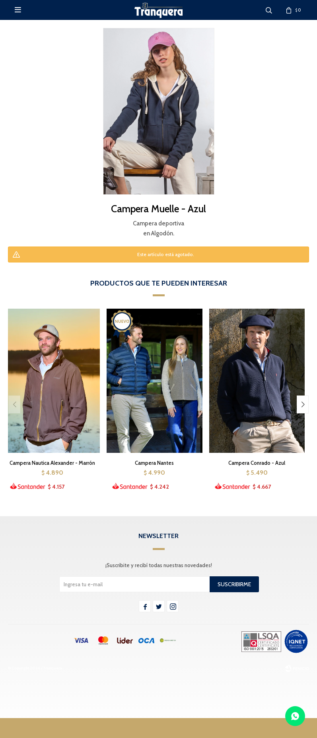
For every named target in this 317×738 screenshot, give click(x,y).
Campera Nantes (154, 463)
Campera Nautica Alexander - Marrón (52, 463)
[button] (303, 404)
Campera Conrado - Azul (256, 463)
